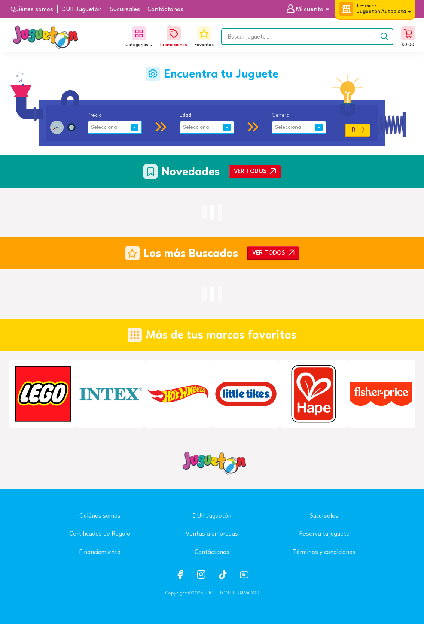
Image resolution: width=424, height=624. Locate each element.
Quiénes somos (100, 515)
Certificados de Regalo (99, 533)
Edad (185, 115)
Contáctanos (212, 551)
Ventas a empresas (212, 533)
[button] (310, 9)
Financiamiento (100, 551)
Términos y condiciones (324, 551)
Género (280, 115)
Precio (95, 115)
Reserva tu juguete (324, 533)
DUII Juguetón (211, 515)
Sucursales (324, 515)
